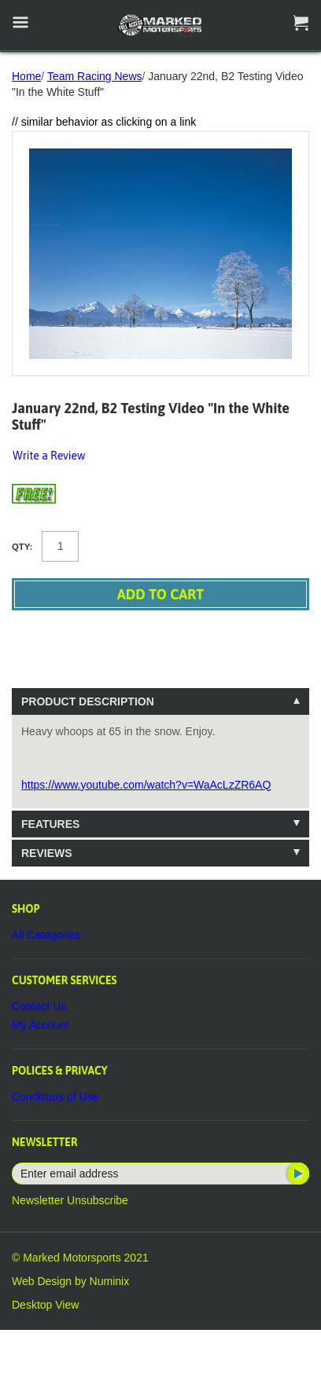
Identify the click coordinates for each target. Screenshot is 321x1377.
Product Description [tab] (87, 701)
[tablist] (160, 777)
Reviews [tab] (46, 853)
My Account (40, 1025)
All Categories (46, 934)
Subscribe (296, 1174)
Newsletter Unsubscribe (70, 1200)
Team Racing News (94, 76)
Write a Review (49, 455)
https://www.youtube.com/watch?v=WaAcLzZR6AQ (146, 784)
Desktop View (45, 1304)
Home (26, 76)
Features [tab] (50, 824)
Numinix (110, 1281)
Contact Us (39, 1006)
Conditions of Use (55, 1096)
